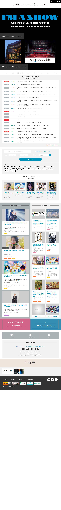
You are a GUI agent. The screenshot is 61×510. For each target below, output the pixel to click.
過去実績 (20, 379)
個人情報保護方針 (30, 379)
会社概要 (5, 379)
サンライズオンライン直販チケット (43, 151)
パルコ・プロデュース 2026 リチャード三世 (51, 245)
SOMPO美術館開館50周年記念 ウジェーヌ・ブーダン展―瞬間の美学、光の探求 (52, 222)
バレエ (31, 166)
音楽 (12, 73)
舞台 (6, 73)
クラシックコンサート (29, 168)
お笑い (35, 276)
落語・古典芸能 (20, 73)
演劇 (7, 168)
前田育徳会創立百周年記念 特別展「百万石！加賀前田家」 (38, 245)
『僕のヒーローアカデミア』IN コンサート (52, 317)
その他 (55, 73)
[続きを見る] (12, 228)
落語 (20, 168)
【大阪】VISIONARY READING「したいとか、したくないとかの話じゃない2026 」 (52, 294)
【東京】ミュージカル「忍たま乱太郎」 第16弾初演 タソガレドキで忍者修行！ (38, 294)
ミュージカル (35, 301)
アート (35, 73)
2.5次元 (38, 168)
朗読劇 (8, 166)
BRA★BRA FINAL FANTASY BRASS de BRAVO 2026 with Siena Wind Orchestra (38, 222)
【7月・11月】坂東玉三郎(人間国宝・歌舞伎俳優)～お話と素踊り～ (15, 306)
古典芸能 (14, 168)
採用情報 (13, 379)
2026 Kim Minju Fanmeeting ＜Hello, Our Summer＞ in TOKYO (14, 251)
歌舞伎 (51, 168)
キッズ (42, 73)
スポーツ (28, 73)
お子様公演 (38, 166)
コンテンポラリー (16, 166)
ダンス (48, 73)
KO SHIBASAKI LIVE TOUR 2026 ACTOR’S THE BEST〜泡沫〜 (15, 223)
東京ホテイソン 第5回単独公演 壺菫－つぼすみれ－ (38, 268)
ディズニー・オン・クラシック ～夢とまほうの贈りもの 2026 (15, 276)
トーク (5, 258)
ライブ (10, 258)
